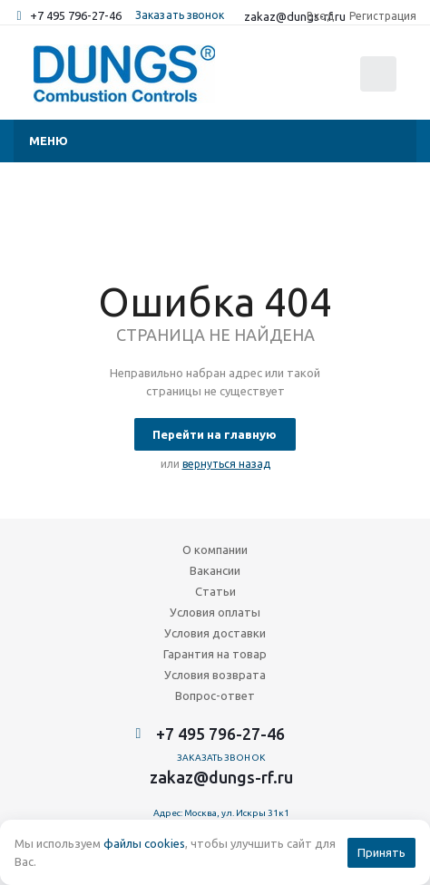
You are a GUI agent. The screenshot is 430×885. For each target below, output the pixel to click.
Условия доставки (215, 633)
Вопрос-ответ (215, 695)
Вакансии (215, 570)
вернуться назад (226, 464)
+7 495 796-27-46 (76, 15)
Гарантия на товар (215, 653)
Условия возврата (215, 674)
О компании (215, 549)
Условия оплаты (215, 612)
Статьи (215, 591)
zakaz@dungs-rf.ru (221, 777)
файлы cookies (144, 843)
